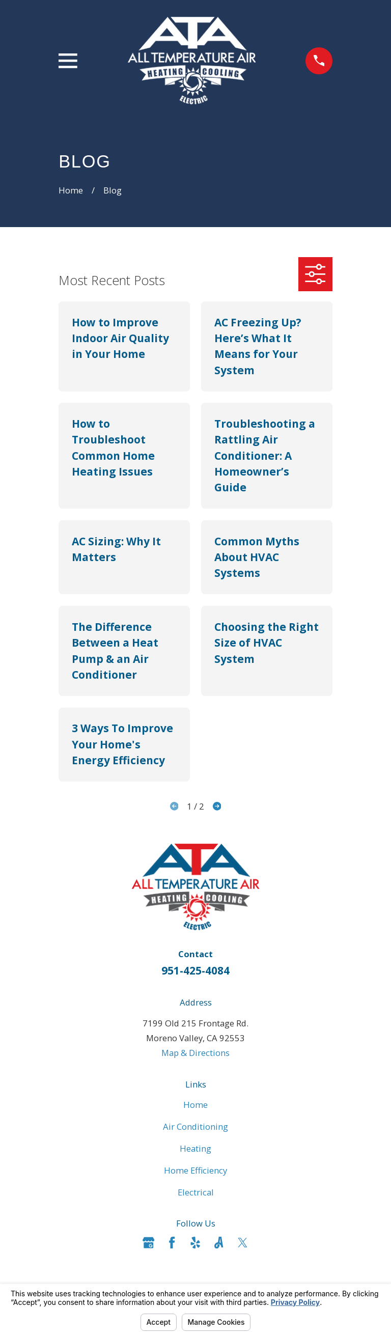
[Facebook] (172, 1242)
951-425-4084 (195, 970)
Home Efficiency (195, 1170)
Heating (195, 1148)
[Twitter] (242, 1242)
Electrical (196, 1192)
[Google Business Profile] (148, 1242)
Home (195, 1104)
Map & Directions (195, 1053)
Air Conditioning (195, 1126)
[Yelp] (195, 1242)
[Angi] (219, 1242)
